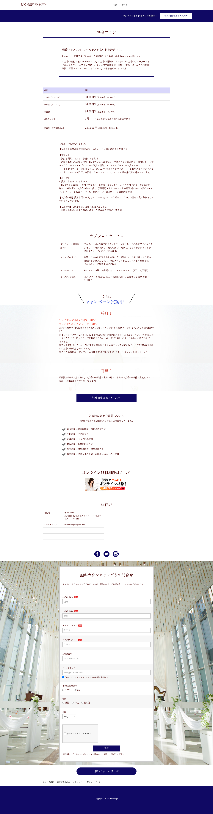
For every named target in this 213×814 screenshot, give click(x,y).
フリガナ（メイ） (70, 640)
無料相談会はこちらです (176, 16)
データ (98, 782)
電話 (77, 690)
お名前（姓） (68, 597)
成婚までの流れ (63, 782)
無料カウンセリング (106, 771)
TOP (116, 5)
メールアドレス (68, 668)
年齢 (64, 712)
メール (66, 690)
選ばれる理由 (48, 782)
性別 (64, 699)
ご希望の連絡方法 (70, 686)
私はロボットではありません (78, 733)
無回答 (85, 703)
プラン (125, 5)
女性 (75, 703)
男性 (65, 703)
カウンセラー (78, 782)
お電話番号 (67, 654)
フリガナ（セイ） (70, 625)
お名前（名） (68, 611)
